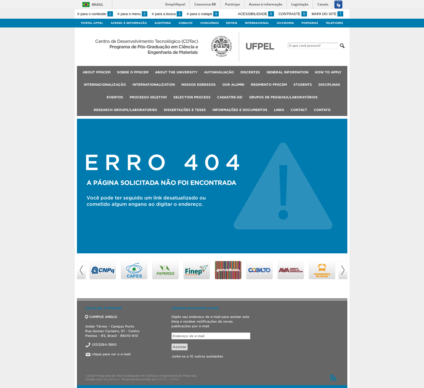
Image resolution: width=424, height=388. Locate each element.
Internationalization (153, 84)
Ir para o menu (132, 14)
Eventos (115, 97)
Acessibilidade (256, 14)
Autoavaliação (219, 72)
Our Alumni (233, 84)
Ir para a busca (167, 14)
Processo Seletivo (148, 97)
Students (302, 84)
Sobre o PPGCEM (132, 72)
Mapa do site (327, 14)
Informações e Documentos (239, 110)
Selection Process (191, 97)
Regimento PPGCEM (269, 84)
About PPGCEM (96, 72)
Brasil (97, 4)
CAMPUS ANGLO (101, 316)
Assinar (180, 347)
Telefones (334, 22)
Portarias (309, 22)
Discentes (250, 72)
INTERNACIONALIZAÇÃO (105, 84)
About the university (176, 72)
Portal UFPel (92, 22)
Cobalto (186, 22)
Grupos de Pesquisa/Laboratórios (283, 97)
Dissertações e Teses (185, 110)
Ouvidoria (285, 22)
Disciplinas (329, 84)
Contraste (292, 14)
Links (279, 110)
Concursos (209, 22)
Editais (231, 22)
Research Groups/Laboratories (125, 110)
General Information (287, 72)
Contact (299, 110)
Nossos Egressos (198, 84)
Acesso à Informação (129, 22)
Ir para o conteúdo (95, 14)
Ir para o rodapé (203, 14)
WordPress (111, 379)
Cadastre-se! (230, 97)
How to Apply (328, 72)
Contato (322, 110)
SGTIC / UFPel (168, 379)
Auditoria (162, 22)
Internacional (257, 22)
